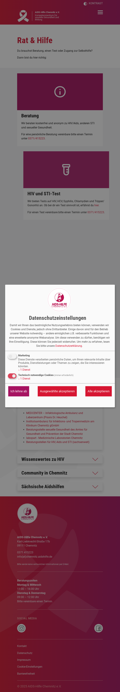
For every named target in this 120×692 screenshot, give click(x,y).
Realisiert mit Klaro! (101, 403)
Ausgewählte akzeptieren (57, 391)
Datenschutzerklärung (68, 345)
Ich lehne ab (18, 391)
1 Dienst (24, 369)
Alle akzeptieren (99, 391)
